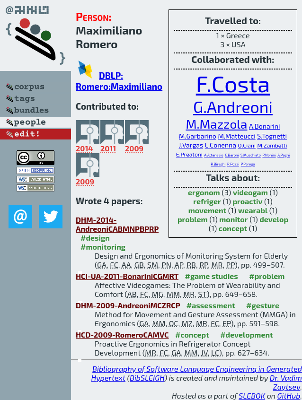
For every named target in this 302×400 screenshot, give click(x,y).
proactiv (248, 201)
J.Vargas (191, 145)
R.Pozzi (233, 164)
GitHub (289, 395)
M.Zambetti (272, 145)
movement (207, 210)
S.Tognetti (272, 136)
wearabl (252, 210)
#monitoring (102, 246)
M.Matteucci (236, 136)
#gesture (262, 305)
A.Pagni (283, 155)
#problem (266, 275)
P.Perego (248, 164)
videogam (250, 192)
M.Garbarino (197, 136)
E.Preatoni (189, 154)
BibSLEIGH (147, 377)
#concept (192, 334)
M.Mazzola (216, 123)
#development (246, 334)
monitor (233, 219)
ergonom (204, 192)
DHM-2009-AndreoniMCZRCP (128, 305)
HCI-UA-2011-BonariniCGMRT (127, 275)
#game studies (211, 275)
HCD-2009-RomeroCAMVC (122, 334)
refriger (207, 201)
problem (193, 219)
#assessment (211, 305)
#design (95, 237)
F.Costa (233, 83)
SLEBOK (252, 395)
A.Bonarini (264, 126)
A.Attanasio (213, 155)
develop (273, 219)
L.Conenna (220, 145)
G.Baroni (232, 155)
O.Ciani (247, 145)
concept (233, 228)
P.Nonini (268, 155)
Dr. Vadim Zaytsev (286, 382)
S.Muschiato (250, 155)
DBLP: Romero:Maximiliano (119, 81)
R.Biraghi (218, 164)
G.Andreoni (233, 106)
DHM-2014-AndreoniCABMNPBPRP (117, 224)
